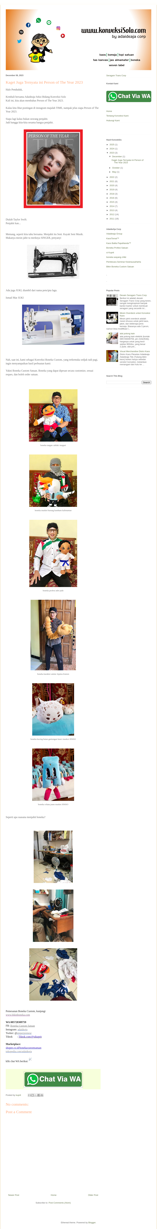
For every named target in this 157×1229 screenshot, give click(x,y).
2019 (112, 189)
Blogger (92, 1222)
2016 (112, 198)
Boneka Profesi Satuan (117, 248)
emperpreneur (24, 1033)
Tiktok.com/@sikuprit (30, 1036)
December (117, 156)
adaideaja (22, 1029)
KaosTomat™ (112, 238)
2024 (112, 148)
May (114, 172)
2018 (112, 194)
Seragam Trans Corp (116, 75)
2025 (112, 144)
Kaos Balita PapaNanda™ (118, 243)
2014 (112, 206)
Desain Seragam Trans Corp (133, 295)
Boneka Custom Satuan (22, 1025)
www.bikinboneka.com (18, 1014)
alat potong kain (127, 333)
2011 (112, 218)
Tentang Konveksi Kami (117, 116)
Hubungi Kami (113, 120)
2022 (112, 177)
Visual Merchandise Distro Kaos (135, 351)
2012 (112, 214)
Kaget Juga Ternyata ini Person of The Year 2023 (127, 161)
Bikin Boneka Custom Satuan (120, 266)
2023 (112, 152)
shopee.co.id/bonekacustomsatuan (23, 1047)
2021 (112, 181)
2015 (112, 202)
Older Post (93, 1195)
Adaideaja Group (114, 233)
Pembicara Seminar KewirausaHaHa (123, 262)
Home (54, 1195)
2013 (112, 210)
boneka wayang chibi (116, 257)
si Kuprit (110, 252)
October (116, 168)
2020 (112, 185)
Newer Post (13, 1195)
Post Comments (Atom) (60, 1203)
